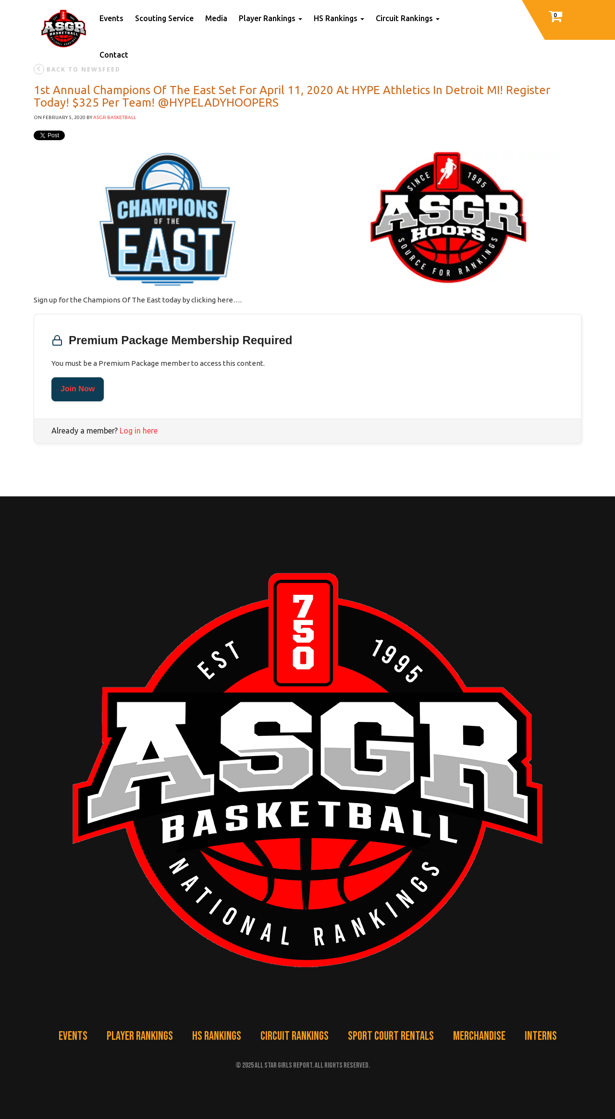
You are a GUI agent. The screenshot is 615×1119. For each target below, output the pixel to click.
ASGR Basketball (114, 117)
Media (216, 18)
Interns (541, 1036)
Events (111, 18)
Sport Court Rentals (391, 1036)
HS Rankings (339, 18)
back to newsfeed (77, 69)
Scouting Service (164, 18)
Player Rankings (270, 18)
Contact (113, 54)
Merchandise (479, 1036)
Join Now (78, 389)
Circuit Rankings (408, 18)
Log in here (139, 430)
